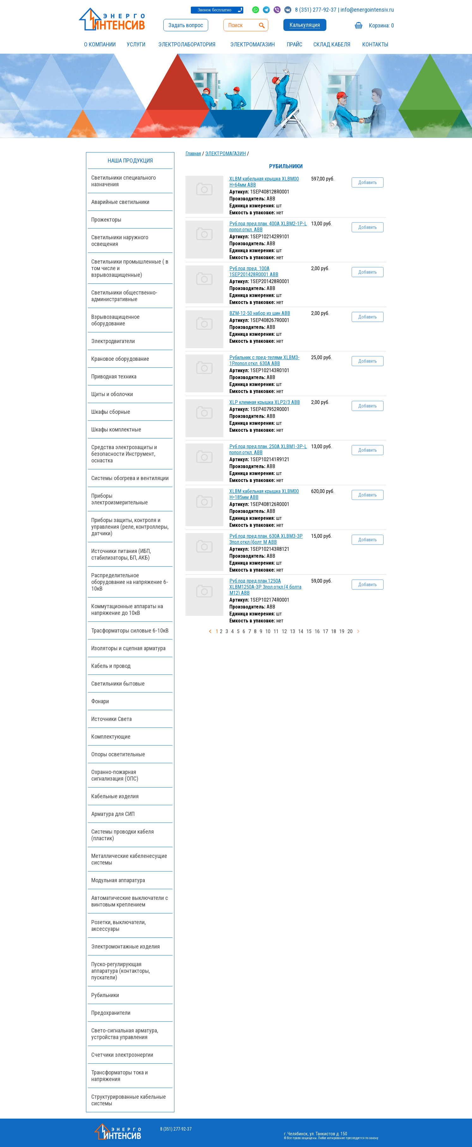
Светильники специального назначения (123, 180)
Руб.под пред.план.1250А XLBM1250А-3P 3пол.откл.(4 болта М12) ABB (265, 587)
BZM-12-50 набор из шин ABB (259, 313)
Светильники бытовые (118, 683)
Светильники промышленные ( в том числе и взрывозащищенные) (129, 268)
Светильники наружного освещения (119, 240)
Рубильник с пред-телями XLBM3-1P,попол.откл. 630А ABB (264, 360)
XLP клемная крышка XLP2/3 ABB (264, 402)
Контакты (375, 44)
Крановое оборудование (120, 358)
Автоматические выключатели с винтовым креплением (129, 901)
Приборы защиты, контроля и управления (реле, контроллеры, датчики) (129, 527)
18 (333, 631)
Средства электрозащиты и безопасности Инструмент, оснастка (124, 454)
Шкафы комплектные (116, 429)
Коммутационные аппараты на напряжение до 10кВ (127, 609)
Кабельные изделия (115, 796)
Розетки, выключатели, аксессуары (118, 925)
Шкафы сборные (110, 411)
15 (309, 631)
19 (341, 631)
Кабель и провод (110, 666)
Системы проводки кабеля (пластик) (122, 834)
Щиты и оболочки (112, 394)
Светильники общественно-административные (124, 295)
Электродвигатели (113, 341)
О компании (100, 44)
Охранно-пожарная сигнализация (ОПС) (114, 775)
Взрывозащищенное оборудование (115, 320)
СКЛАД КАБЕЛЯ (331, 44)
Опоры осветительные (118, 754)
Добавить (367, 182)
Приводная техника (113, 376)
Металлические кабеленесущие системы (129, 859)
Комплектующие (110, 736)
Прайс (294, 44)
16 (317, 631)
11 (276, 631)
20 (350, 631)
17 (325, 631)
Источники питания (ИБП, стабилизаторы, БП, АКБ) (121, 554)
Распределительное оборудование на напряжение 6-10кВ (129, 582)
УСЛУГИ (136, 44)
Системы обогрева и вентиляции (130, 478)
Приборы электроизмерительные (119, 499)
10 (267, 631)
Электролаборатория (186, 44)
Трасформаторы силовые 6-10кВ (130, 630)
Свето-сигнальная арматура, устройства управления (124, 1033)
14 (300, 631)
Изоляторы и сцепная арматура (128, 648)
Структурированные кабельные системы (128, 1100)
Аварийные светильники (120, 202)
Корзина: (381, 25)
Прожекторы (106, 219)
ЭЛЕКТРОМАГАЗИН (252, 44)
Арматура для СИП (113, 814)
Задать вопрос (185, 25)
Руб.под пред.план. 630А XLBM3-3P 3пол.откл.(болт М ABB (266, 539)
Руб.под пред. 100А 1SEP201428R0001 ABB (253, 271)
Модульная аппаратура (118, 880)
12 (284, 631)
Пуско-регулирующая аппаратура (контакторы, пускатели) (120, 971)
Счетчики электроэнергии (122, 1054)
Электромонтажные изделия (125, 946)
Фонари (100, 701)
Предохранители (110, 1012)
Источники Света (111, 719)
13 (292, 631)
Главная (193, 154)
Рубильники (105, 995)
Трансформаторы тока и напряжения (119, 1075)
